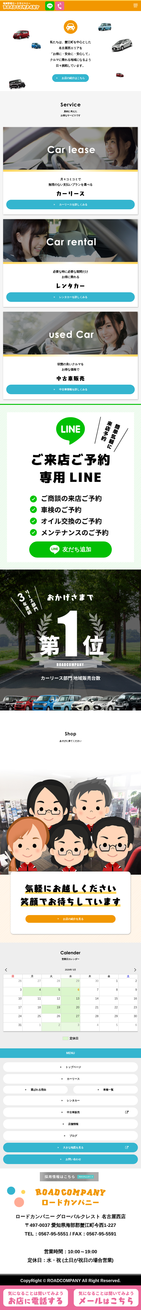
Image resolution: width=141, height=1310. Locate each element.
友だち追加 (70, 549)
